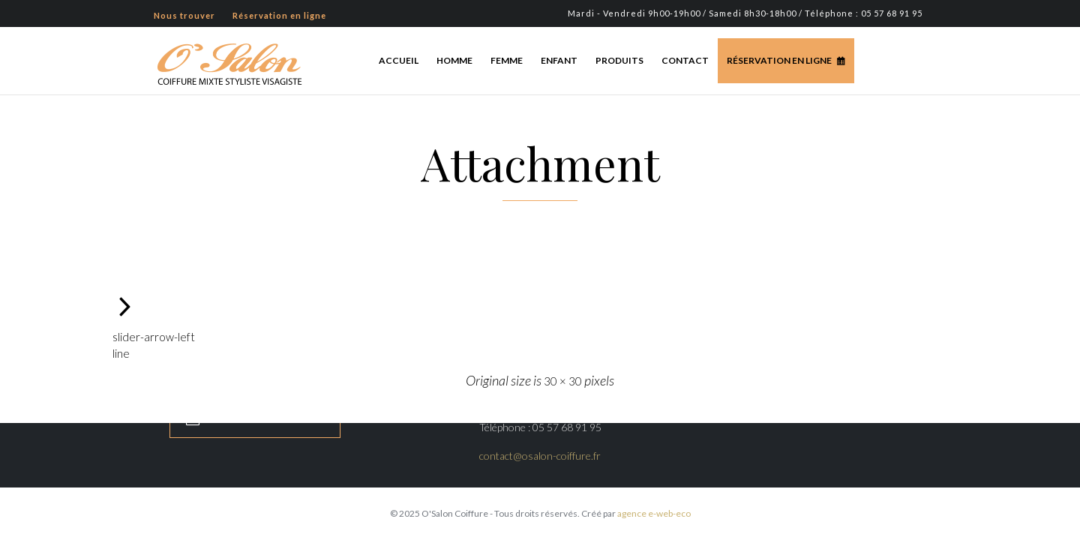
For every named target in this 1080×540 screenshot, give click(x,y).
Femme (506, 60)
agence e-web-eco (654, 513)
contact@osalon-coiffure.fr (540, 455)
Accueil (398, 60)
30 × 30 (563, 381)
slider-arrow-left (153, 337)
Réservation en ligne (779, 60)
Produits (620, 60)
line (121, 353)
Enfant (559, 60)
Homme (454, 60)
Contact (685, 60)
